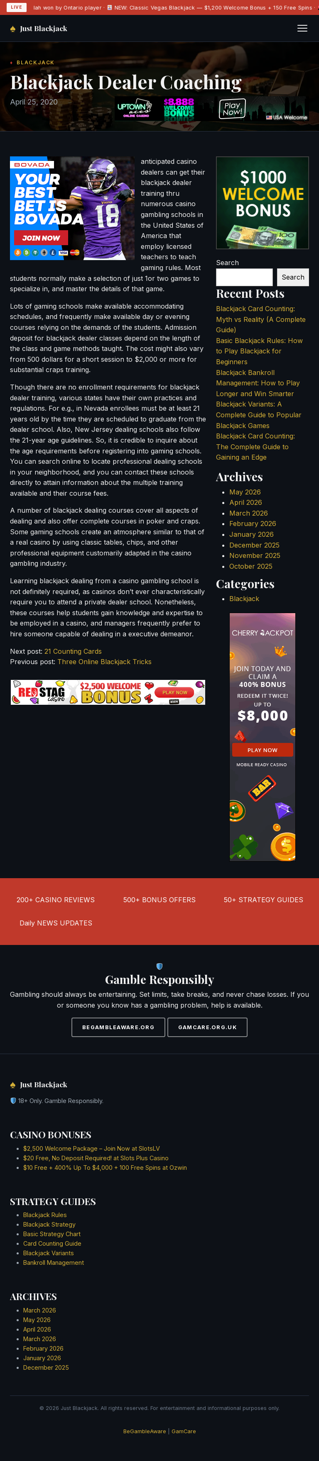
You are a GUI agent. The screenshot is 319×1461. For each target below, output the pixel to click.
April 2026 (245, 502)
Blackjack (244, 598)
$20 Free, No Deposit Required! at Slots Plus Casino (96, 1157)
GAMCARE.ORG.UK (207, 1027)
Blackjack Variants (48, 1252)
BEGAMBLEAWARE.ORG (118, 1027)
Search (227, 262)
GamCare (184, 1431)
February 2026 (252, 523)
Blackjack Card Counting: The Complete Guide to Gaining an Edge (255, 446)
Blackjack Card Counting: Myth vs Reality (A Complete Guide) (261, 319)
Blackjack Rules (45, 1214)
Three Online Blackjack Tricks (104, 661)
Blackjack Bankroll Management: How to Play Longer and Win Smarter (258, 383)
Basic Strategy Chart (52, 1233)
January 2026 (251, 534)
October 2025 (250, 566)
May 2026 (245, 492)
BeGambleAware (144, 1431)
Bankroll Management (53, 1262)
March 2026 (248, 513)
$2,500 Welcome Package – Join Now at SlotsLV (91, 1148)
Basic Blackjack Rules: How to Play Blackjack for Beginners (259, 351)
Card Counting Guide (52, 1243)
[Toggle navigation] (302, 28)
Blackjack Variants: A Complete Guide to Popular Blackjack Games (259, 414)
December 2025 (254, 545)
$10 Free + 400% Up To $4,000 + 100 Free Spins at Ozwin (105, 1167)
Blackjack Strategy (49, 1224)
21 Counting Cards (73, 651)
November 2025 (254, 555)
